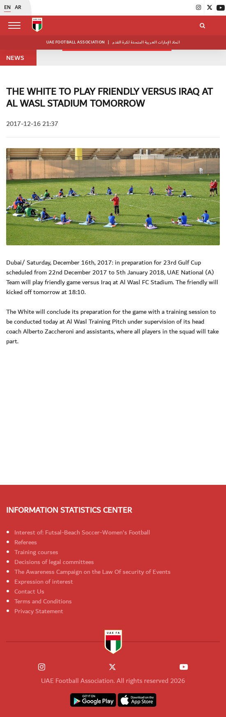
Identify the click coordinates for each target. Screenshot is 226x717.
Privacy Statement (38, 611)
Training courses (36, 552)
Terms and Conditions (43, 601)
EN (7, 7)
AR (18, 7)
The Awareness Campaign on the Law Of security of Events (92, 571)
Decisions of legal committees (54, 562)
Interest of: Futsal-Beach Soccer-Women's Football (82, 532)
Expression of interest (43, 581)
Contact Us (29, 591)
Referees (25, 542)
